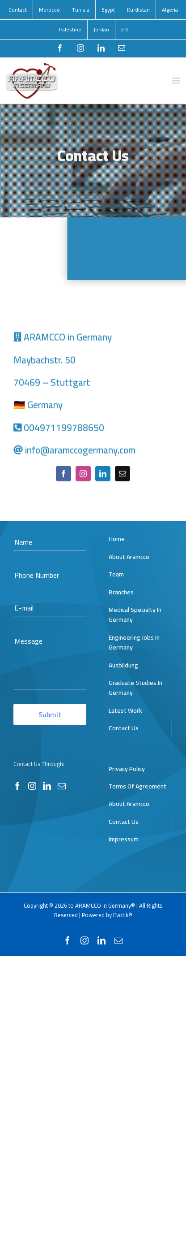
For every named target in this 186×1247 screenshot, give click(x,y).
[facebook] (63, 474)
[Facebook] (17, 786)
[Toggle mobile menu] (177, 81)
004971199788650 (64, 428)
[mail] (122, 474)
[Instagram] (32, 786)
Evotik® (122, 914)
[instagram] (83, 474)
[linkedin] (102, 474)
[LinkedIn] (47, 786)
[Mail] (62, 786)
